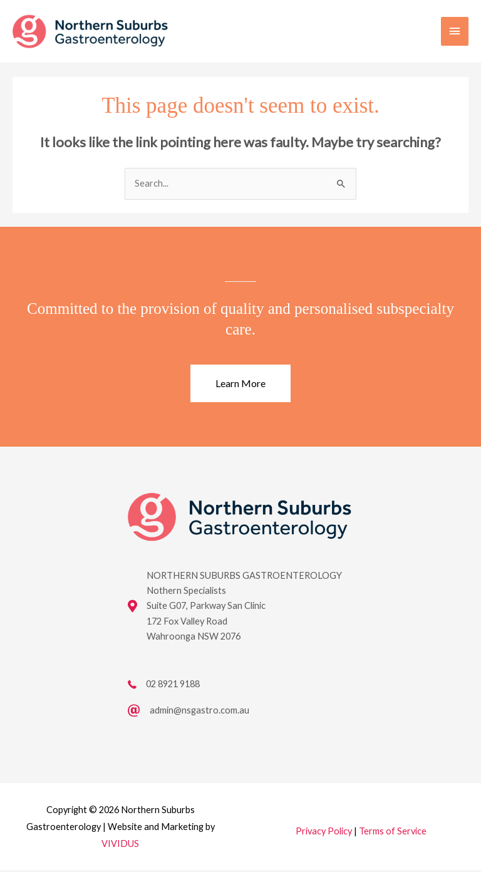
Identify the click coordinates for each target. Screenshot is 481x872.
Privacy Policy (324, 833)
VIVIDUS (120, 845)
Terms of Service (393, 833)
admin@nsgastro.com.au (199, 712)
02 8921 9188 (173, 685)
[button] (240, 385)
